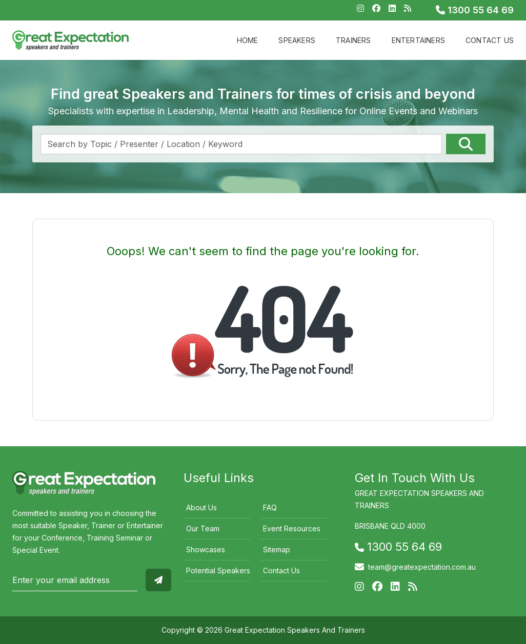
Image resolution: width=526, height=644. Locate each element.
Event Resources (291, 528)
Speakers (296, 40)
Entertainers (418, 40)
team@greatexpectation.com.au (422, 567)
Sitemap (276, 549)
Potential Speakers (218, 570)
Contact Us (490, 40)
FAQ (270, 507)
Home (247, 40)
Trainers (353, 40)
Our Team (202, 528)
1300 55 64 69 (475, 10)
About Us (201, 507)
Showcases (205, 549)
